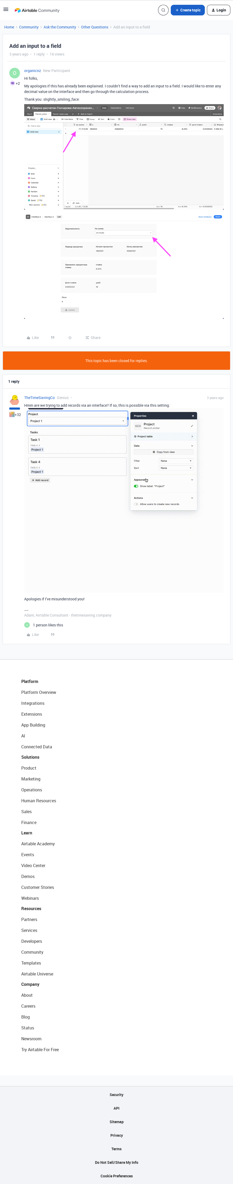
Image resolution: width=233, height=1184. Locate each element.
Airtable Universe (37, 974)
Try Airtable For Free (40, 1050)
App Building (33, 725)
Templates (31, 963)
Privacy (116, 1135)
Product (28, 768)
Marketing (30, 779)
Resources (31, 908)
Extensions (31, 714)
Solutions (30, 757)
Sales (26, 811)
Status (27, 1028)
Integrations (32, 703)
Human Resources (38, 801)
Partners (29, 919)
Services (29, 930)
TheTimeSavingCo (39, 397)
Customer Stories (37, 887)
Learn (26, 833)
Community (29, 26)
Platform (29, 681)
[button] (6, 11)
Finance (28, 822)
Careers (28, 1006)
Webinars (30, 898)
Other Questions (94, 26)
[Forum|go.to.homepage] (37, 10)
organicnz (32, 70)
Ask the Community (60, 26)
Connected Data (36, 747)
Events (27, 855)
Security (116, 1094)
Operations (31, 790)
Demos (28, 876)
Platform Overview (38, 692)
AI (23, 736)
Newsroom (31, 1039)
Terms (116, 1148)
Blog (25, 1017)
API (116, 1108)
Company (30, 984)
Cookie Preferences (117, 1175)
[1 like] (43, 625)
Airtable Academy (38, 844)
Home (9, 26)
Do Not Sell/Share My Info (116, 1162)
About (27, 995)
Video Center (33, 865)
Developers (31, 941)
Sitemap (117, 1121)
